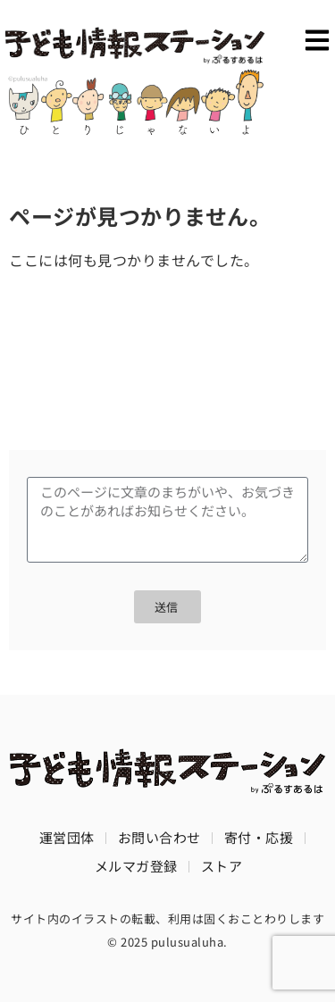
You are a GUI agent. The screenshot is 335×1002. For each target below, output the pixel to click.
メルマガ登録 (136, 865)
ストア (222, 865)
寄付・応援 (259, 837)
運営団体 (67, 837)
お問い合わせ (159, 837)
